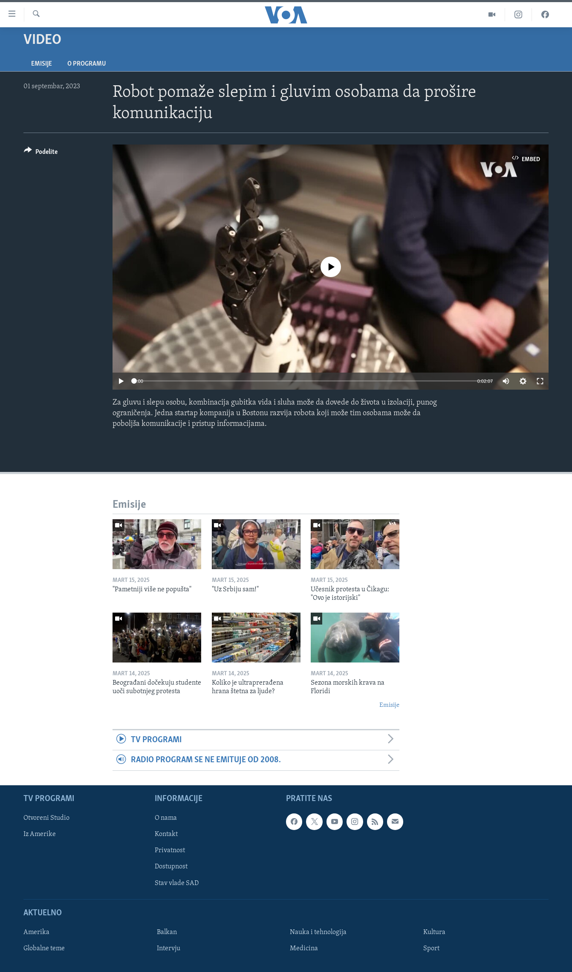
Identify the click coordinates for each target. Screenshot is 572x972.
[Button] (41, 153)
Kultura (434, 932)
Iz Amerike (39, 834)
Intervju (168, 948)
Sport (431, 948)
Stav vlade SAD (177, 882)
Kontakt (166, 834)
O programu (86, 64)
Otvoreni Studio (46, 818)
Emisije (41, 64)
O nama (166, 818)
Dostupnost (171, 866)
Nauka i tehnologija (318, 932)
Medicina (304, 948)
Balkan (167, 932)
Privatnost (170, 850)
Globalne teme (44, 948)
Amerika (36, 932)
